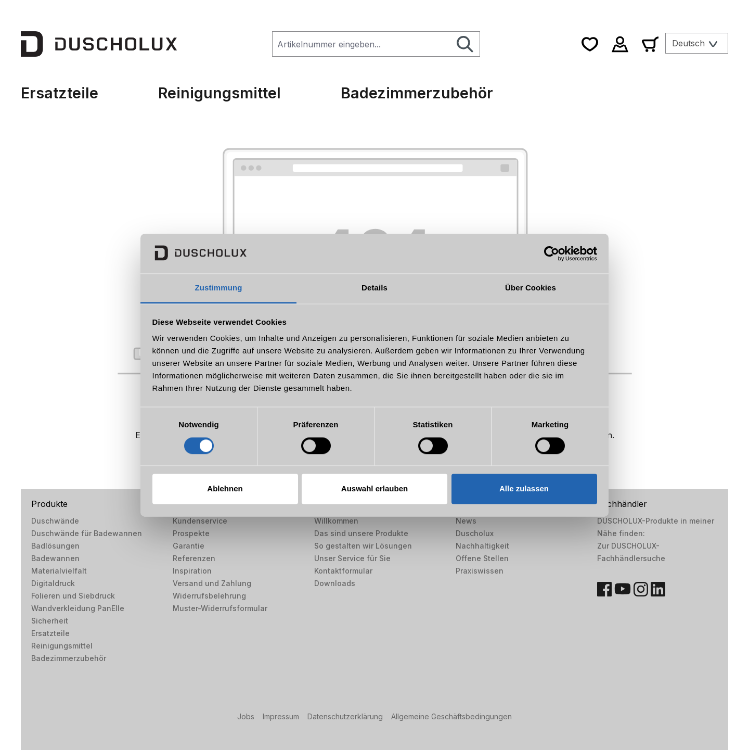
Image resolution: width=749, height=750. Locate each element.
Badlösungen (55, 545)
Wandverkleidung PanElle (77, 608)
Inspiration (192, 570)
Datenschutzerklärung (345, 716)
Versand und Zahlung (212, 583)
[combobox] (361, 44)
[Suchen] (465, 44)
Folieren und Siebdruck (73, 595)
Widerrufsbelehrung (209, 595)
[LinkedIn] (658, 589)
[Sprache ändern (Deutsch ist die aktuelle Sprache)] (696, 43)
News (466, 520)
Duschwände (55, 520)
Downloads (334, 583)
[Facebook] (604, 589)
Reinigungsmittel (62, 645)
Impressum (281, 716)
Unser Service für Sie (352, 558)
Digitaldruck (53, 583)
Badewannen (55, 558)
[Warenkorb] (650, 44)
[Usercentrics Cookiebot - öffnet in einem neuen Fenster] (551, 253)
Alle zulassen (524, 489)
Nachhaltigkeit (482, 545)
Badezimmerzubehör (68, 658)
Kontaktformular (343, 570)
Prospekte (191, 533)
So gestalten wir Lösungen (363, 545)
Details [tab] (374, 288)
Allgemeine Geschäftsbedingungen (451, 716)
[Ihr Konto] (620, 44)
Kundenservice (200, 520)
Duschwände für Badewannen (86, 533)
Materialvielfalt (59, 570)
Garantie (188, 545)
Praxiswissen (479, 570)
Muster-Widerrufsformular (220, 608)
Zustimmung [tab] (218, 288)
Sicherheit (49, 620)
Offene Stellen (482, 558)
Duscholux (475, 533)
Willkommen (336, 520)
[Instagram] (641, 589)
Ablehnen (224, 489)
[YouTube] (622, 589)
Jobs (245, 716)
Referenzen (194, 558)
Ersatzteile (50, 633)
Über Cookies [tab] (530, 288)
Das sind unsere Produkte (361, 533)
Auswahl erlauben (374, 489)
